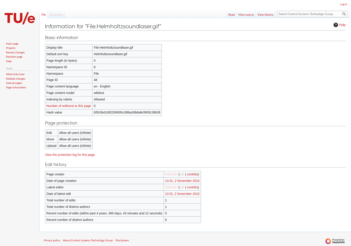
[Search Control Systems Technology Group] (312, 14)
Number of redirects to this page (69, 106)
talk (182, 174)
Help (339, 25)
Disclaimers (122, 240)
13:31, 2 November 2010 (182, 181)
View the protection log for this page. (70, 155)
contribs (192, 174)
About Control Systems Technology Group (88, 240)
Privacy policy (52, 240)
